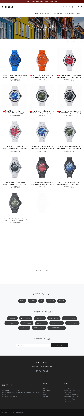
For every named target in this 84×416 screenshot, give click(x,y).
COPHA (10, 41)
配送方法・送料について (71, 394)
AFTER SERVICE (69, 13)
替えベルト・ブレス (72, 326)
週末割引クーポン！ (39, 331)
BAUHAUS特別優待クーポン (57, 331)
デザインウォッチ (26, 326)
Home (3, 41)
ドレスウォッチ (40, 321)
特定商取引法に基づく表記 (71, 397)
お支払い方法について (70, 392)
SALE (61, 13)
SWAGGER (17, 41)
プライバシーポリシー (70, 399)
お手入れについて (69, 388)
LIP (41, 304)
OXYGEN (61, 304)
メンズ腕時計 (12, 321)
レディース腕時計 (25, 321)
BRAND (47, 13)
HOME (36, 13)
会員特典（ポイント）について (73, 390)
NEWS (42, 13)
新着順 (80, 41)
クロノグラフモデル (12, 326)
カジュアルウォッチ (57, 326)
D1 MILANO (51, 304)
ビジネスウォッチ (41, 326)
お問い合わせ (68, 401)
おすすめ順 (70, 41)
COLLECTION (55, 13)
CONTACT (79, 13)
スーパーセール (24, 331)
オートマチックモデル (69, 321)
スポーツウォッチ (53, 321)
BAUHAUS (32, 304)
